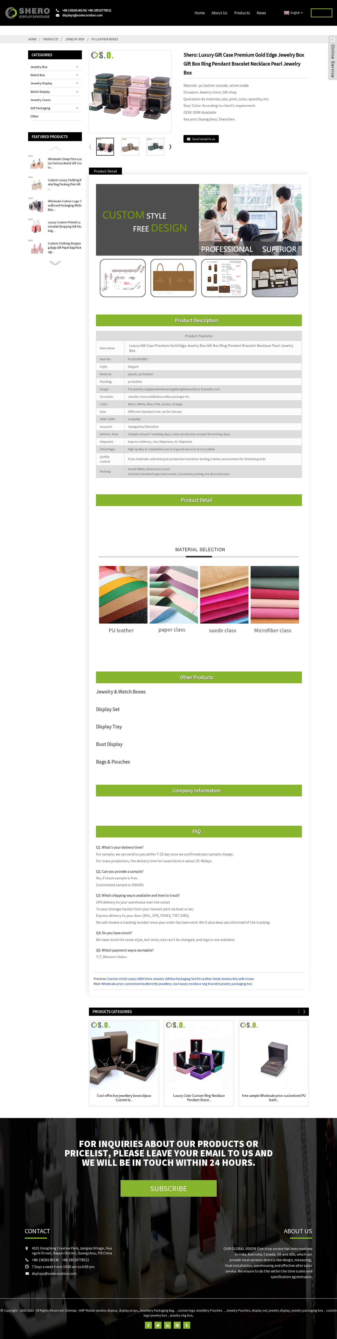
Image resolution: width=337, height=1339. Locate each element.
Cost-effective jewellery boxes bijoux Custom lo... (124, 1098)
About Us (219, 12)
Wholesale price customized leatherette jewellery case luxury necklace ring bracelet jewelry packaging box (176, 984)
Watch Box (37, 75)
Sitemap (71, 1310)
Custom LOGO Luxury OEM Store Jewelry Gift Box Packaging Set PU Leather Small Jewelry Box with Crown (180, 979)
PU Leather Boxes (104, 39)
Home (199, 12)
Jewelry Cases (40, 100)
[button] (55, 148)
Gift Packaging (40, 108)
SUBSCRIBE (168, 1188)
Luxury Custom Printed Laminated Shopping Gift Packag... (64, 226)
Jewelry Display (41, 83)
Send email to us (203, 139)
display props (128, 1310)
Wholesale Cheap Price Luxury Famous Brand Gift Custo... (65, 163)
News (261, 12)
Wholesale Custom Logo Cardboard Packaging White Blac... (65, 205)
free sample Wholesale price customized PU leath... (274, 1098)
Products (242, 12)
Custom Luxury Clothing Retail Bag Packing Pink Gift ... (64, 184)
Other (34, 116)
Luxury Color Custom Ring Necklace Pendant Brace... (199, 1098)
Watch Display (40, 92)
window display (106, 1310)
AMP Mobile (87, 1310)
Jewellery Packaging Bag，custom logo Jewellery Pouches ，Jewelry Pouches (195, 1310)
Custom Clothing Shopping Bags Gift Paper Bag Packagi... (64, 247)
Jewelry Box (74, 39)
